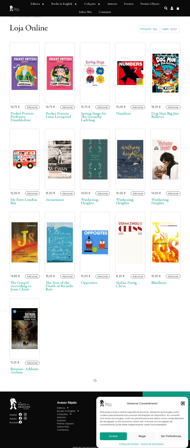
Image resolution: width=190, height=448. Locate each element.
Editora (38, 4)
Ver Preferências (171, 436)
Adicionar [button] (32, 107)
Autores (112, 4)
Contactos (105, 12)
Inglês (165, 28)
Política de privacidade (152, 443)
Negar (142, 436)
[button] (183, 403)
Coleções (92, 4)
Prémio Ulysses (149, 4)
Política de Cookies (129, 443)
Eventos (129, 4)
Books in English (64, 4)
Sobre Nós (85, 12)
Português (145, 28)
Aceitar (113, 436)
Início (13, 16)
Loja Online (24, 16)
